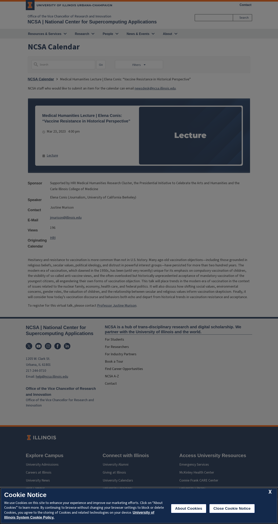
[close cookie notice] (270, 491)
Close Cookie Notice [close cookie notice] (232, 508)
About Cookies (188, 508)
